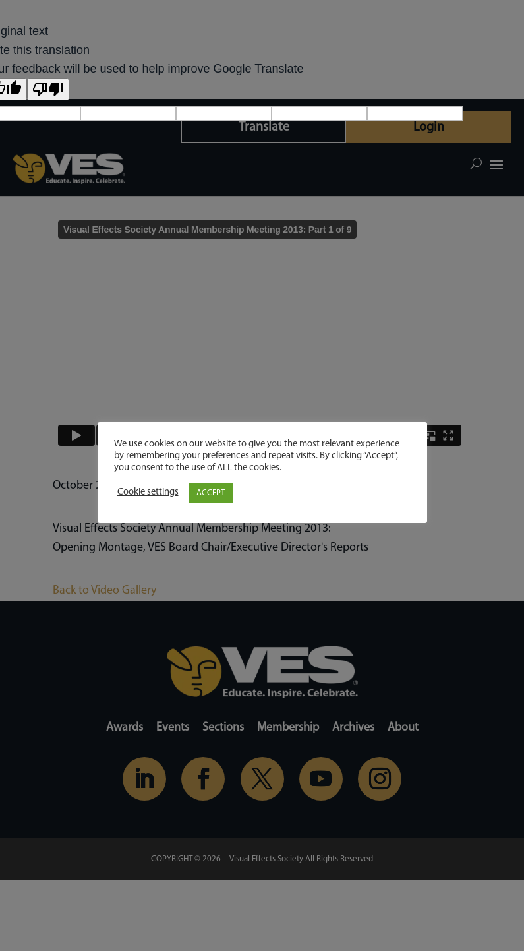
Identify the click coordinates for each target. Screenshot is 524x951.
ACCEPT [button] (210, 493)
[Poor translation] (48, 89)
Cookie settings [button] (148, 492)
